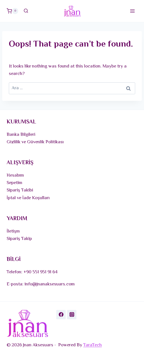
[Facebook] (61, 314)
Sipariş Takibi (20, 190)
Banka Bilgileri (21, 134)
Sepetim (14, 183)
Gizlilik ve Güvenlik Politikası (35, 142)
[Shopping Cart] (12, 11)
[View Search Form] (26, 11)
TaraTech (92, 345)
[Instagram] (71, 314)
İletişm (13, 231)
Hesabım (15, 175)
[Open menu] (132, 11)
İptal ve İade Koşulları (28, 198)
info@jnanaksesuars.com (50, 284)
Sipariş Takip (19, 238)
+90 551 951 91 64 (40, 272)
